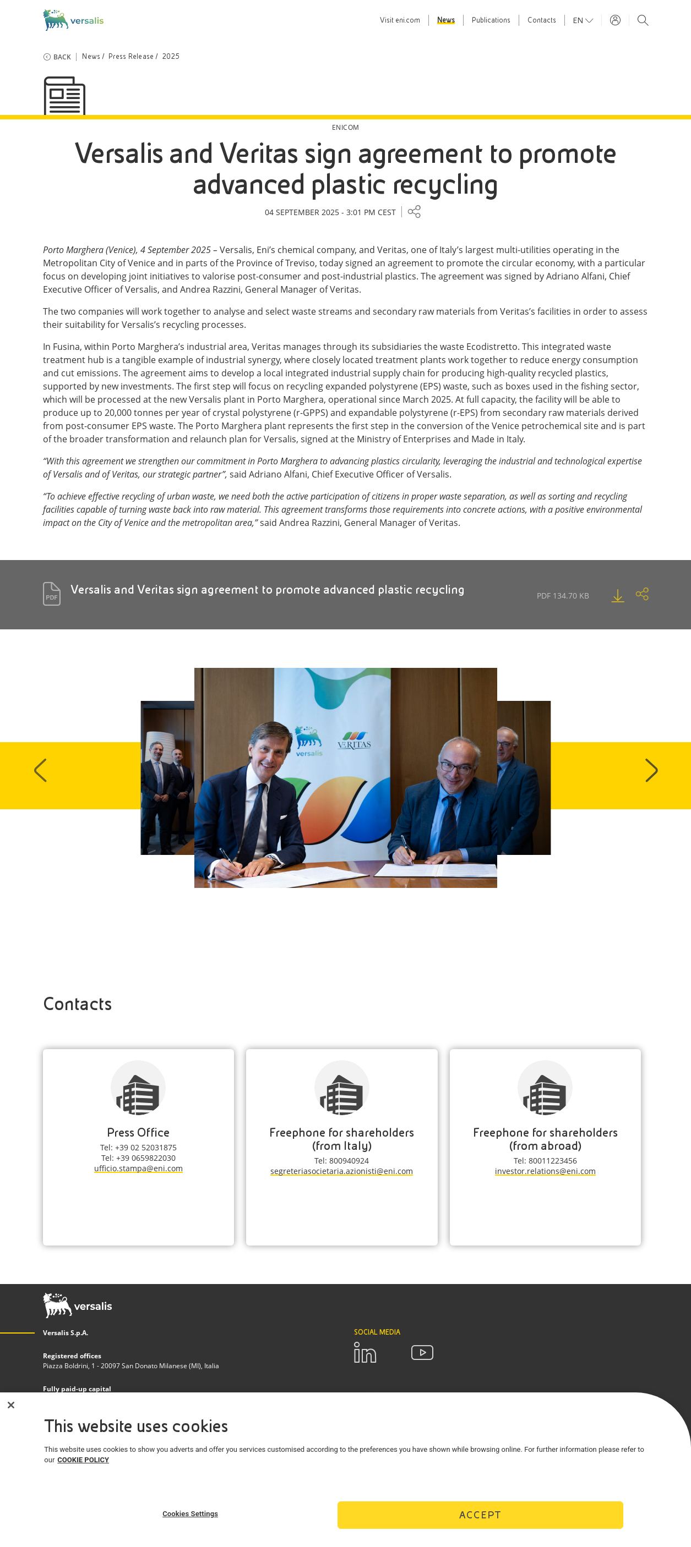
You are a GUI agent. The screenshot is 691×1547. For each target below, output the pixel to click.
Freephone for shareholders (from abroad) (545, 1139)
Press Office (138, 1132)
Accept (480, 1522)
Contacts (541, 20)
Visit (400, 20)
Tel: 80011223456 (545, 1160)
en (579, 20)
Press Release (131, 57)
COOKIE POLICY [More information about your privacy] (83, 1468)
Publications (491, 20)
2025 (171, 57)
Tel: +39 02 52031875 (138, 1147)
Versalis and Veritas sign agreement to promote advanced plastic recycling (267, 589)
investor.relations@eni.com (545, 1171)
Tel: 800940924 (341, 1160)
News (446, 20)
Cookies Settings (190, 1521)
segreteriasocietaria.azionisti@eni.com (341, 1171)
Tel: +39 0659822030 (138, 1158)
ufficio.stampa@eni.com (138, 1168)
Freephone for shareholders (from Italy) (341, 1139)
